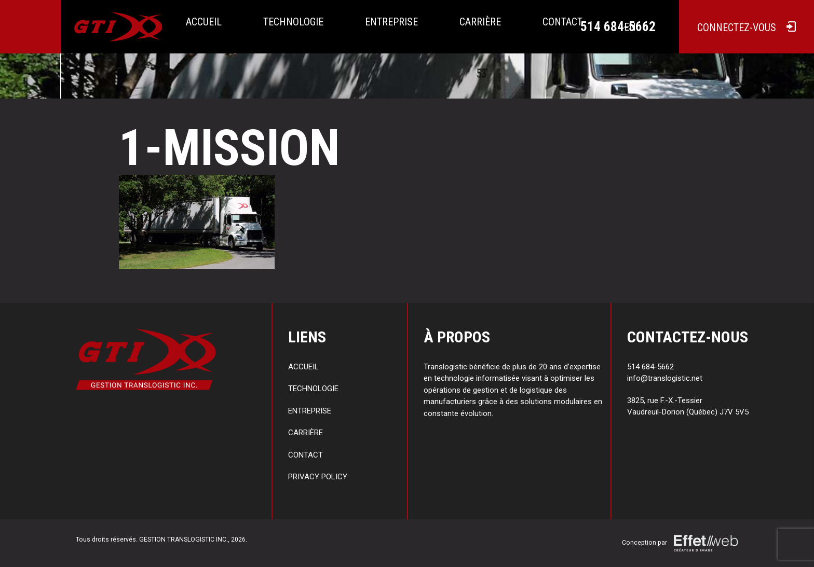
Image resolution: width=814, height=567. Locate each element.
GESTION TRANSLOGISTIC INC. (183, 539)
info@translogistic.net (664, 378)
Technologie (293, 22)
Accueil (204, 22)
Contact (305, 455)
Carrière (480, 22)
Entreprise (391, 22)
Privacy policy (317, 476)
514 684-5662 (618, 26)
